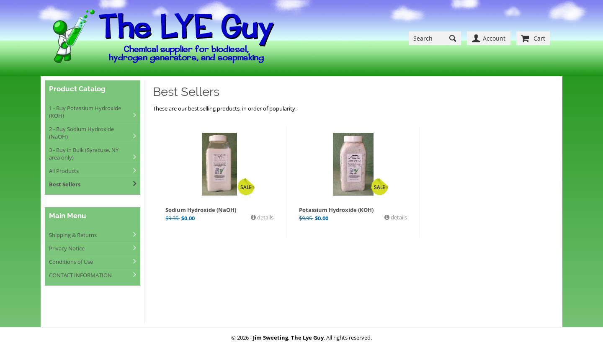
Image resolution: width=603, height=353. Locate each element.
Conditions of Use (71, 261)
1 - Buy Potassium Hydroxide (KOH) (85, 111)
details (264, 217)
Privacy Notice (67, 248)
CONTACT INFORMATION (80, 275)
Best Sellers (64, 184)
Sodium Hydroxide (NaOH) (200, 210)
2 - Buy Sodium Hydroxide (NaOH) (81, 132)
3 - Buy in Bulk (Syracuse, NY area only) (84, 153)
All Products (64, 171)
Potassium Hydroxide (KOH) (336, 210)
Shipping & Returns (73, 235)
